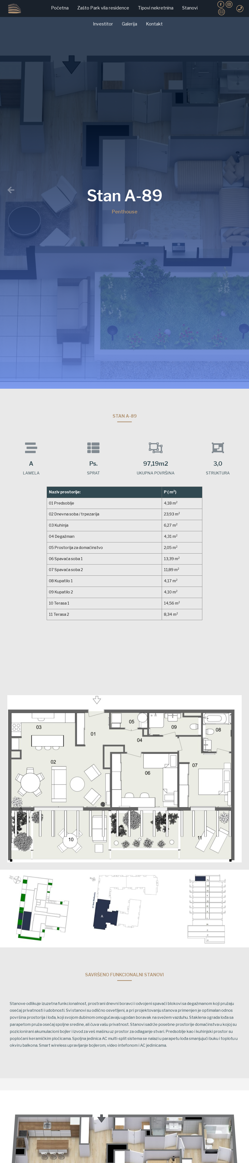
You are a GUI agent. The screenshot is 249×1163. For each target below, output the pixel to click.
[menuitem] (60, 8)
